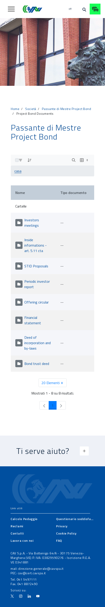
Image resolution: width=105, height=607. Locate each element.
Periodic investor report (37, 284)
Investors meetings (31, 222)
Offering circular (36, 302)
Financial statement (32, 320)
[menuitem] (24, 519)
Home (15, 108)
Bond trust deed (36, 363)
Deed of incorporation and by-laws (37, 343)
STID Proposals (36, 266)
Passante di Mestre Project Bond (66, 108)
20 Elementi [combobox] (53, 382)
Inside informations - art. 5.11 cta (35, 245)
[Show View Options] (84, 160)
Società (30, 108)
